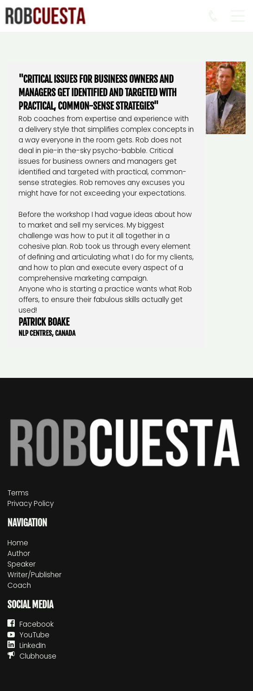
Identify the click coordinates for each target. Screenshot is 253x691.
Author (18, 553)
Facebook (36, 624)
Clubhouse (37, 656)
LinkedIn (32, 645)
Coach (19, 585)
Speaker (21, 564)
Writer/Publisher (34, 575)
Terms (18, 493)
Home (17, 543)
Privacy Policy (30, 503)
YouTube (34, 635)
